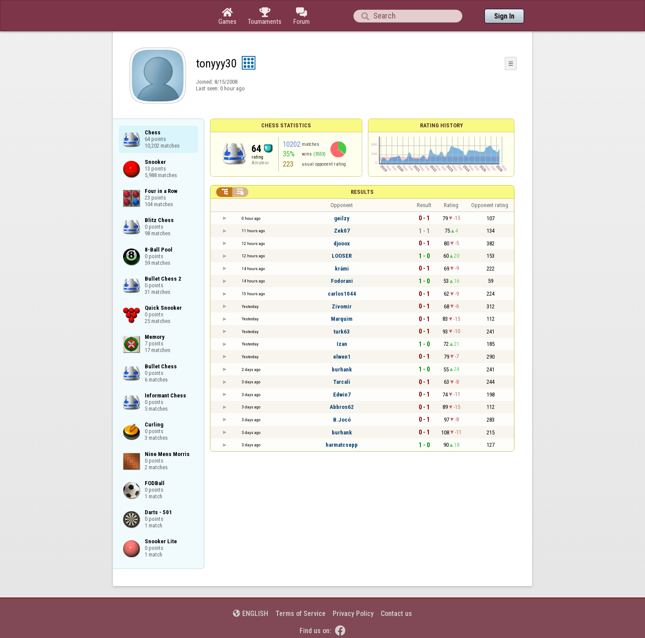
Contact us (396, 613)
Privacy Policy (353, 613)
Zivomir (342, 306)
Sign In (504, 16)
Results (362, 192)
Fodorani (342, 281)
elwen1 (342, 356)
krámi (342, 268)
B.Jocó (342, 419)
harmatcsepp (342, 444)
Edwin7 (342, 394)
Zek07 (342, 230)
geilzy (341, 218)
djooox (342, 243)
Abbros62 (342, 407)
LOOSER (342, 255)
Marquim (341, 318)
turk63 (342, 331)
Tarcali (341, 381)
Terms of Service (300, 613)
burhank (342, 369)
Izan (342, 344)
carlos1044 (342, 293)
